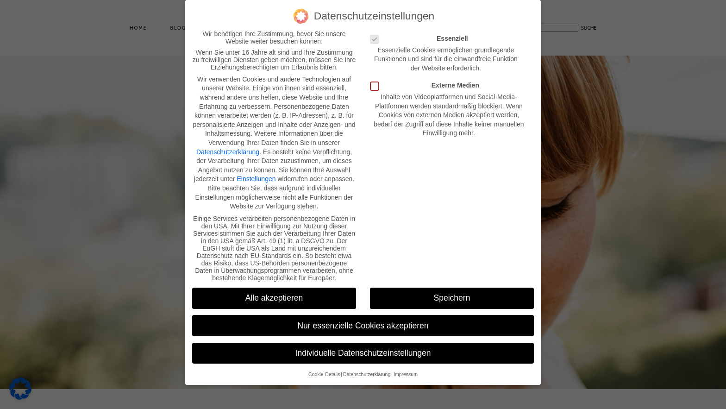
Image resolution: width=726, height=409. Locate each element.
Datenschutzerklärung (227, 147)
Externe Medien (427, 81)
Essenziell (422, 34)
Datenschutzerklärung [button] (366, 370)
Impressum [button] (406, 370)
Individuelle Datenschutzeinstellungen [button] (363, 348)
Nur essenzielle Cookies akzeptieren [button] (362, 321)
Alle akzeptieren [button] (274, 294)
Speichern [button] (452, 294)
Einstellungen (256, 175)
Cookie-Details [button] (324, 370)
